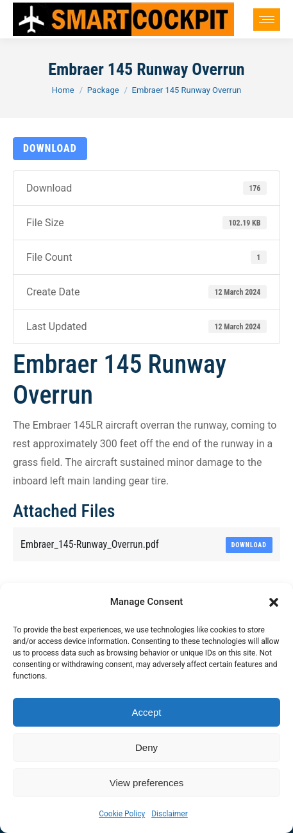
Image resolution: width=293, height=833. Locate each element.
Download (50, 148)
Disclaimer (169, 813)
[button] (273, 602)
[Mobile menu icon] (266, 19)
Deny (146, 747)
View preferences (147, 782)
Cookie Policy (122, 813)
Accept (147, 712)
